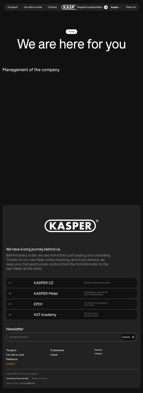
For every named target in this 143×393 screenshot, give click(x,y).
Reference (11, 359)
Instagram (98, 353)
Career (54, 354)
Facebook (98, 350)
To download (57, 350)
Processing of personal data (17, 378)
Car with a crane (15, 354)
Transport (11, 350)
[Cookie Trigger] (39, 378)
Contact (10, 363)
